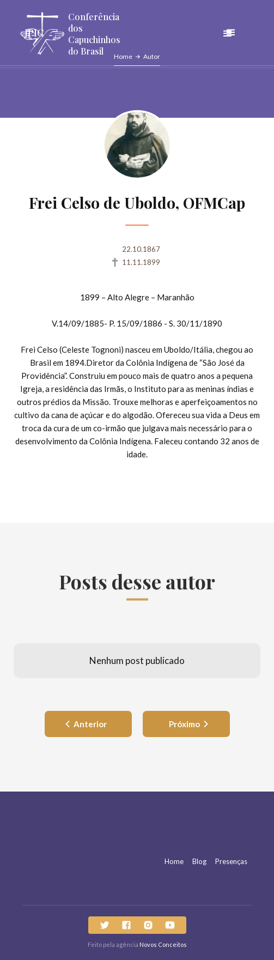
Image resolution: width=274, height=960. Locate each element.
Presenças (231, 861)
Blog (199, 861)
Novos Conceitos (163, 944)
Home (174, 861)
